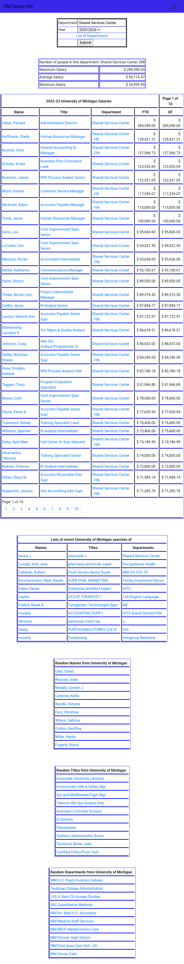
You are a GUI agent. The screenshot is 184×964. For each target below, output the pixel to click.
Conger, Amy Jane (33, 564)
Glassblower (66, 827)
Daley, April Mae (15, 442)
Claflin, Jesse (12, 305)
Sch (126, 629)
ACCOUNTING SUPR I (85, 613)
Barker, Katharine (15, 270)
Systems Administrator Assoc (80, 836)
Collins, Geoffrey (68, 728)
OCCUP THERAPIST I (85, 597)
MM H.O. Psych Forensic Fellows (76, 880)
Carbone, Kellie (67, 696)
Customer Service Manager (62, 191)
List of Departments (92, 36)
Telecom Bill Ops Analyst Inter (80, 803)
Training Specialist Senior (60, 455)
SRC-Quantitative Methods (71, 905)
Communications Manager (61, 270)
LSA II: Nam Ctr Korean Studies (75, 896)
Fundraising (77, 638)
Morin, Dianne (13, 191)
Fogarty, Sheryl (67, 745)
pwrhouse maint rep (84, 621)
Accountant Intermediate (60, 259)
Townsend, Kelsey (16, 423)
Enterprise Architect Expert (89, 588)
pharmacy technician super (90, 564)
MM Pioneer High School (70, 937)
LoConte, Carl (13, 245)
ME (125, 605)
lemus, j (25, 556)
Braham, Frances (15, 466)
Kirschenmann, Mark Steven (41, 580)
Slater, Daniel (29, 588)
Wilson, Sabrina (67, 720)
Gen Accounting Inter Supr (61, 491)
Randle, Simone (67, 704)
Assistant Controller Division (79, 811)
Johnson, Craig (14, 344)
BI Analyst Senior (54, 305)
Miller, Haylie (65, 737)
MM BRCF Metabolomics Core (74, 929)
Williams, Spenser (16, 431)
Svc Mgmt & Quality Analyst (62, 330)
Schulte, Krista (13, 164)
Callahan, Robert (32, 572)
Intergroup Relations (139, 638)
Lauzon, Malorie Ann (18, 316)
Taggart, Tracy (13, 385)
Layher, (24, 597)
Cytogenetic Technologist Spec (93, 605)
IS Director (64, 819)
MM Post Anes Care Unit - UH (73, 946)
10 (76, 509)
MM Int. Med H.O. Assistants (73, 913)
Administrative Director (58, 123)
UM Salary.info (18, 6)
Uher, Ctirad (64, 671)
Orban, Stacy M (14, 477)
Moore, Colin (12, 398)
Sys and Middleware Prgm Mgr (81, 795)
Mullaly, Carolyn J (69, 688)
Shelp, (23, 629)
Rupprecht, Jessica (17, 491)
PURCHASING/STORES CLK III (92, 629)
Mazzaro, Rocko (15, 259)
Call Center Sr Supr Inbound (62, 442)
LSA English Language (140, 597)
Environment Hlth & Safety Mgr (81, 787)
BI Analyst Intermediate (59, 431)
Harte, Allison (13, 281)
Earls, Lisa (10, 232)
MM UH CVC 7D (135, 572)
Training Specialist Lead (59, 423)
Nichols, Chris (13, 150)
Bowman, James (15, 177)
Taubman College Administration (76, 888)
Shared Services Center (111, 123)
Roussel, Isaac (66, 679)
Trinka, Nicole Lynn (17, 295)
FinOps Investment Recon (143, 580)
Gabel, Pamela (13, 123)
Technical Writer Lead (73, 844)
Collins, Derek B (31, 605)
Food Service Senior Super (89, 572)
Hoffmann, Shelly (15, 136)
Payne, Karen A (14, 412)
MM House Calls (63, 954)
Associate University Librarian (80, 778)
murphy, (25, 613)
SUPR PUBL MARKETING (88, 580)
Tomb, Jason (12, 218)
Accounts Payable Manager (62, 205)
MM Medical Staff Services (72, 921)
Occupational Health (139, 564)
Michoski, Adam (15, 205)
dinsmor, (25, 621)
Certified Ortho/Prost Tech (77, 852)
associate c (77, 556)
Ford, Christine (66, 712)
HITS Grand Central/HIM (142, 613)
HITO (127, 588)
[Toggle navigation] (174, 6)
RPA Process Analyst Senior (62, 177)
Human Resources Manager (62, 136)
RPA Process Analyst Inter (61, 371)
